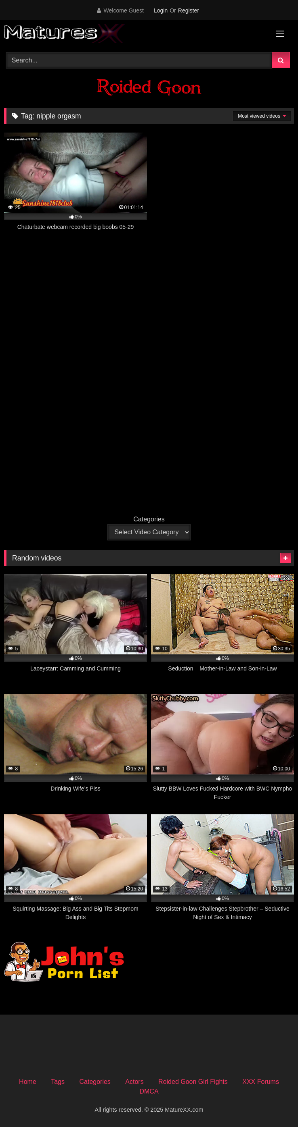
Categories (148, 519)
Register (188, 10)
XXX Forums (260, 1081)
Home (27, 1081)
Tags (58, 1081)
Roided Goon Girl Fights (193, 1081)
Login (161, 10)
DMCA (148, 1091)
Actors (134, 1081)
